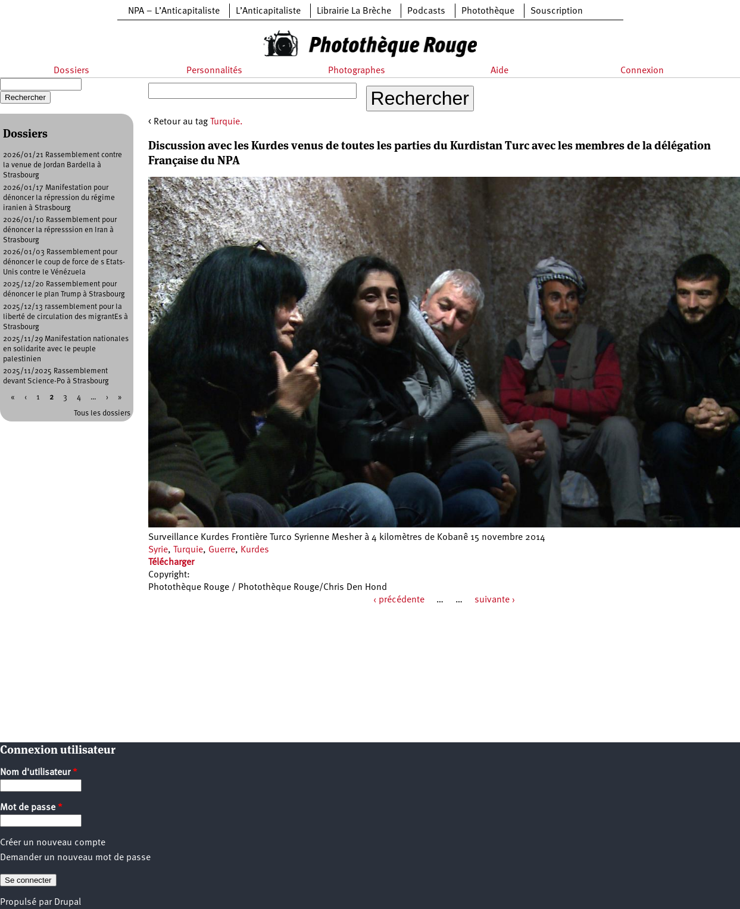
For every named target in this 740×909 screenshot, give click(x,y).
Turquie (188, 550)
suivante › (494, 600)
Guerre (221, 550)
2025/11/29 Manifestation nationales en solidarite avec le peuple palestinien (66, 349)
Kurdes (255, 550)
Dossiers (71, 71)
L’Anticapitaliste (268, 11)
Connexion (642, 71)
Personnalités (214, 71)
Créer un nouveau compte (52, 843)
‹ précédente (398, 600)
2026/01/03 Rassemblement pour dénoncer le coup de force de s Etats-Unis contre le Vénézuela (64, 262)
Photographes (356, 71)
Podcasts (426, 11)
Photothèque (487, 11)
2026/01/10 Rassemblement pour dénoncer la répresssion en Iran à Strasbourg (60, 230)
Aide (499, 71)
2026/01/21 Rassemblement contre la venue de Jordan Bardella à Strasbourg (62, 165)
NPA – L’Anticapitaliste (174, 11)
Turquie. (226, 122)
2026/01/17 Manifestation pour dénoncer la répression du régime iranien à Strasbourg (59, 198)
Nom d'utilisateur (38, 772)
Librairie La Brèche (354, 11)
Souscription (556, 11)
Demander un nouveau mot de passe (75, 858)
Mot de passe (31, 808)
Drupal (67, 902)
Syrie (158, 550)
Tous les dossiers (102, 413)
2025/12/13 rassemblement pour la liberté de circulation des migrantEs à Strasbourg (65, 317)
